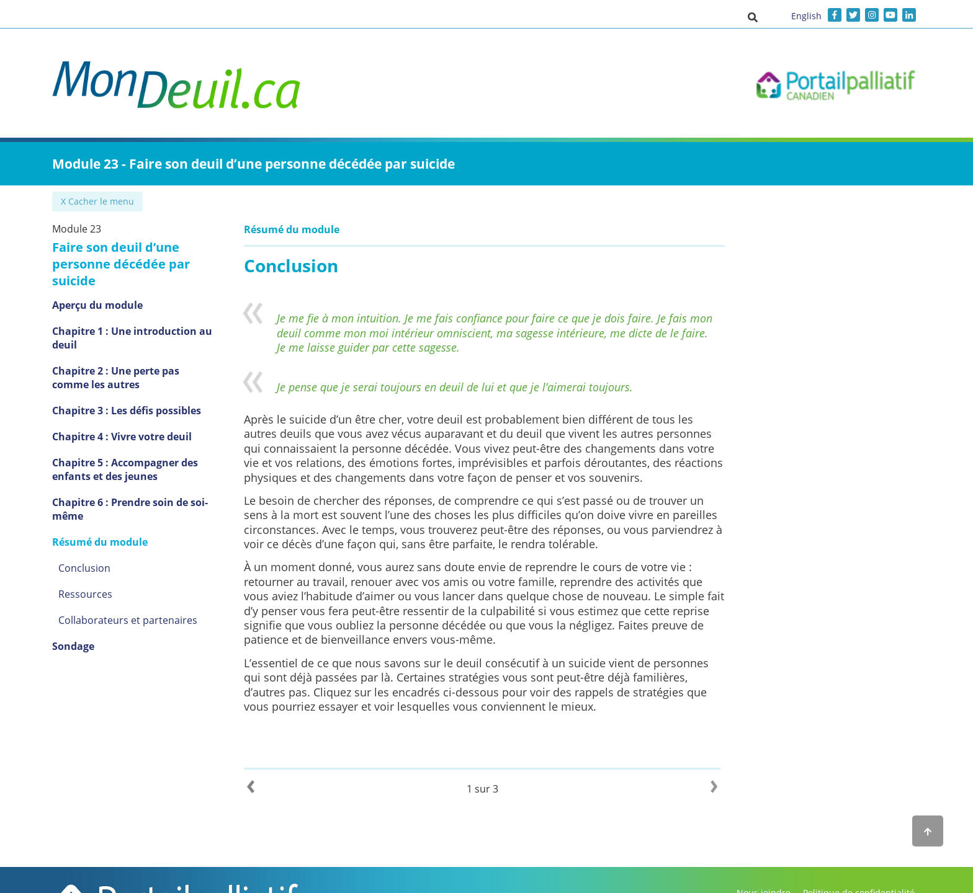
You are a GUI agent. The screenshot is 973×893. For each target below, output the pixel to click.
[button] (753, 16)
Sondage (73, 646)
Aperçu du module (97, 305)
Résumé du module (100, 542)
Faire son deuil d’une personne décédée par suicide (121, 264)
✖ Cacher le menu (99, 201)
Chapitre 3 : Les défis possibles (126, 410)
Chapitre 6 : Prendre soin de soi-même (130, 509)
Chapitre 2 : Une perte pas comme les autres (115, 377)
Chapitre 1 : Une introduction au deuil (132, 338)
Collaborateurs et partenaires (127, 620)
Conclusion (84, 568)
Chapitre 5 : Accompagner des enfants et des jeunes (125, 469)
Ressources (85, 594)
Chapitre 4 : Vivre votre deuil (122, 436)
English (806, 16)
